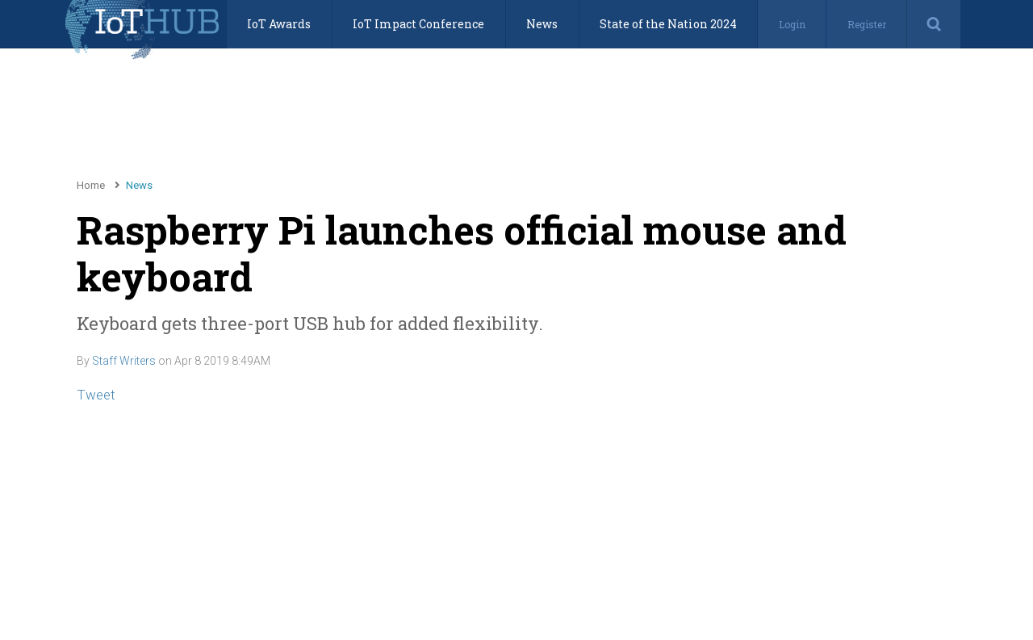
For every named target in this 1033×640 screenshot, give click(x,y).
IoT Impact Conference (418, 23)
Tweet (96, 395)
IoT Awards (279, 23)
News (542, 23)
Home (91, 185)
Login (792, 24)
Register (866, 24)
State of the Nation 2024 (668, 23)
